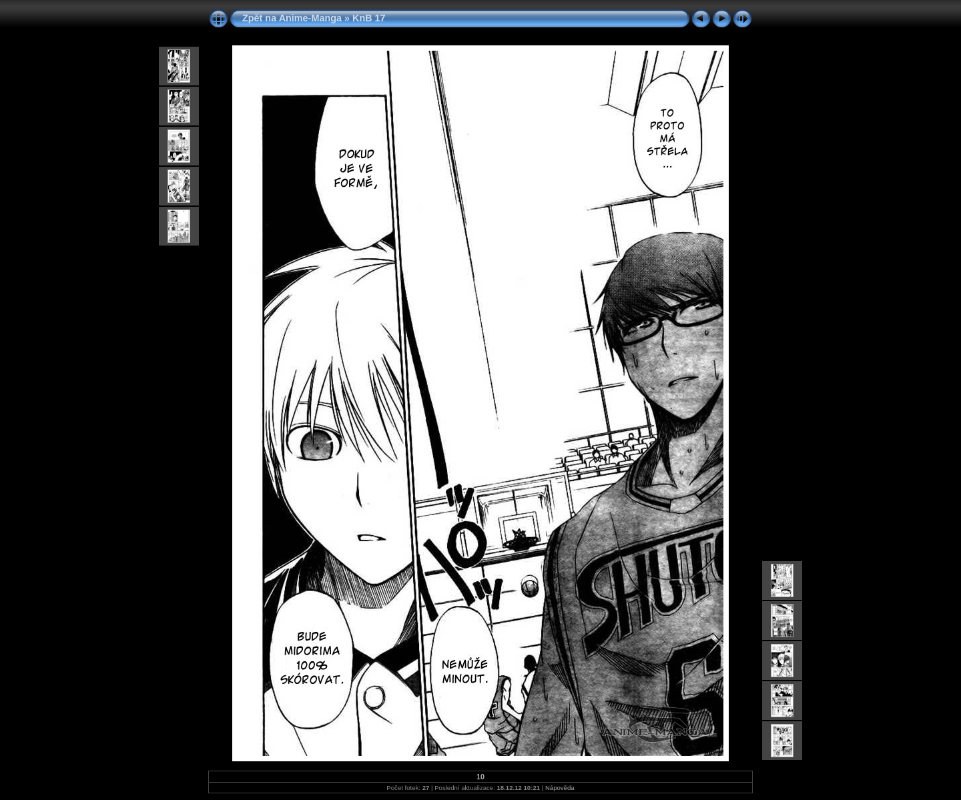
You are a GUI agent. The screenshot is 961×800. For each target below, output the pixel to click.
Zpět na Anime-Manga (292, 18)
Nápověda (560, 787)
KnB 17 (369, 18)
